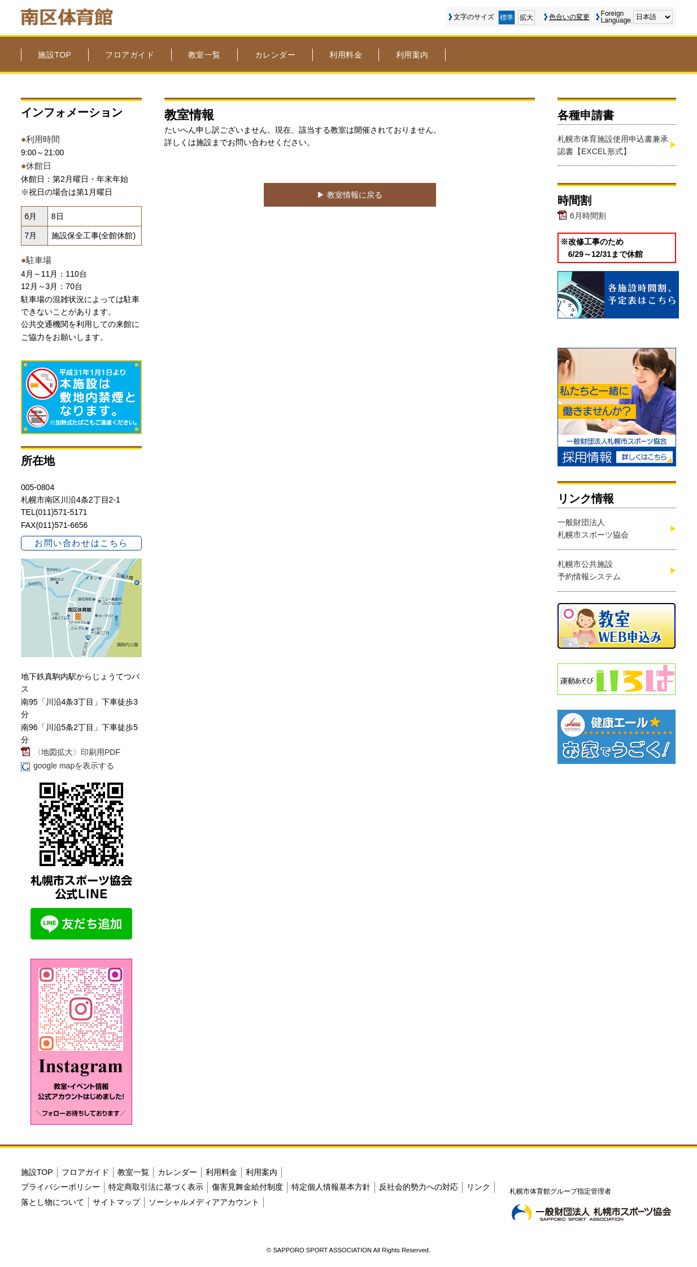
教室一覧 (204, 54)
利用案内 (412, 54)
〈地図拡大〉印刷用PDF (76, 752)
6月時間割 (588, 215)
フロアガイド (129, 54)
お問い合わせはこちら (81, 543)
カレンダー (275, 54)
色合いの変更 (569, 17)
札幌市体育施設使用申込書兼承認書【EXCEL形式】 (612, 145)
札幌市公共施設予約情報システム (589, 570)
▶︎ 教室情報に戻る (349, 194)
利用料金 (345, 54)
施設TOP (54, 54)
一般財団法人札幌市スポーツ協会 (593, 528)
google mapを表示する (73, 765)
